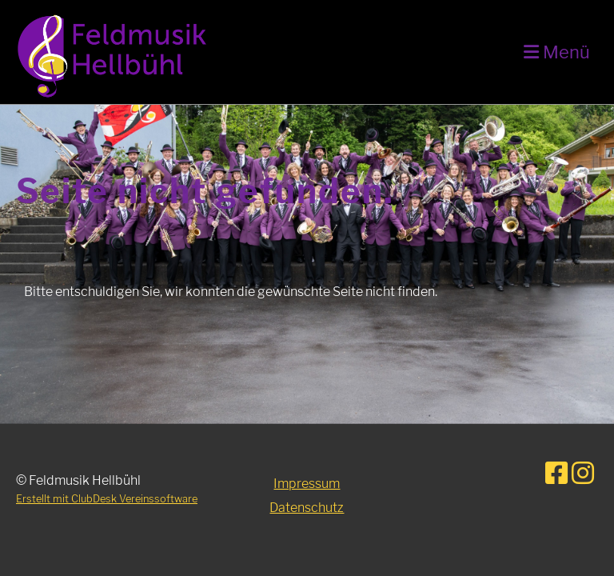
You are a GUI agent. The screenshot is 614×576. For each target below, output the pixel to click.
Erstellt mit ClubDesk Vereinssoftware (106, 499)
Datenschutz (306, 507)
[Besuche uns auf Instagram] (583, 473)
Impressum (306, 483)
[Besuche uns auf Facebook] (556, 473)
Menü (557, 52)
